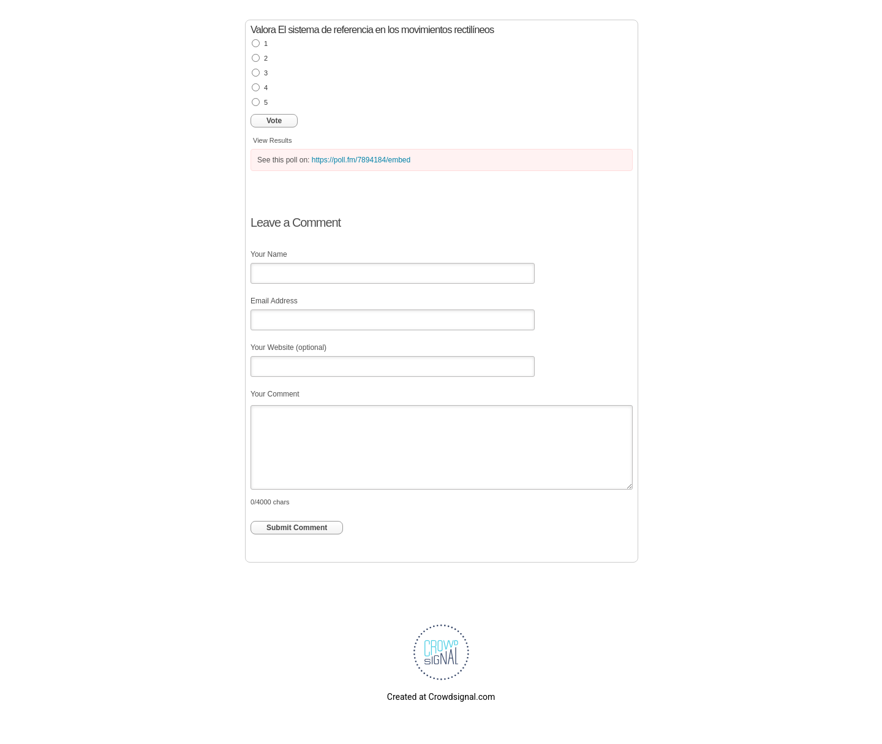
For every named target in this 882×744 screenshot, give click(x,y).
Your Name (269, 254)
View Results (272, 140)
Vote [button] (274, 120)
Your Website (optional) (288, 347)
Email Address (274, 301)
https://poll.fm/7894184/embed (361, 160)
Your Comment (275, 394)
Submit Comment (296, 527)
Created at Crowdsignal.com (441, 697)
